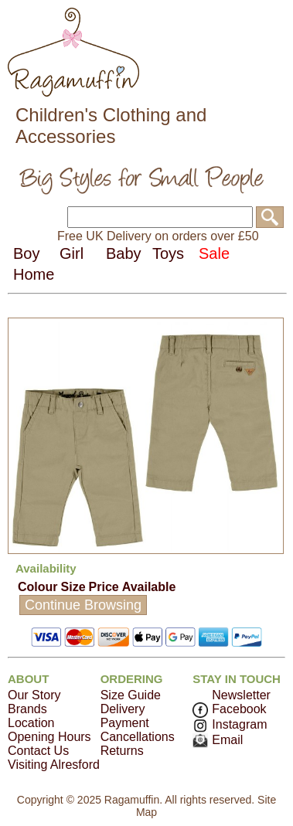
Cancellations (138, 736)
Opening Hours (49, 736)
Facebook (229, 709)
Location (31, 722)
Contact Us (38, 750)
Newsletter (241, 695)
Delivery (123, 709)
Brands (27, 709)
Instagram (229, 724)
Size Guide (131, 695)
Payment (125, 722)
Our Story (34, 695)
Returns (122, 750)
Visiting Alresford (54, 764)
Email (217, 739)
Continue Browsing (83, 605)
